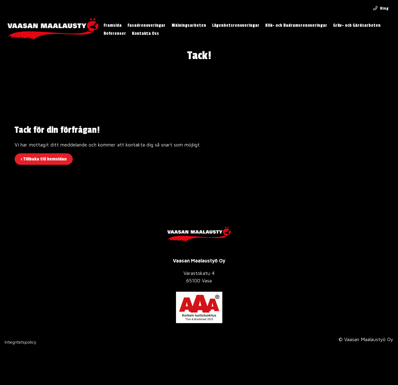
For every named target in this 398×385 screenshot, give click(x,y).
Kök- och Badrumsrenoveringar (296, 25)
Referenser (115, 33)
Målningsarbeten (189, 25)
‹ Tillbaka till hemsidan (44, 159)
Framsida (113, 25)
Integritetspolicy (20, 342)
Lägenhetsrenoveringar (235, 25)
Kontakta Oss (145, 33)
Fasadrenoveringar (146, 25)
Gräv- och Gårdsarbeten (357, 25)
